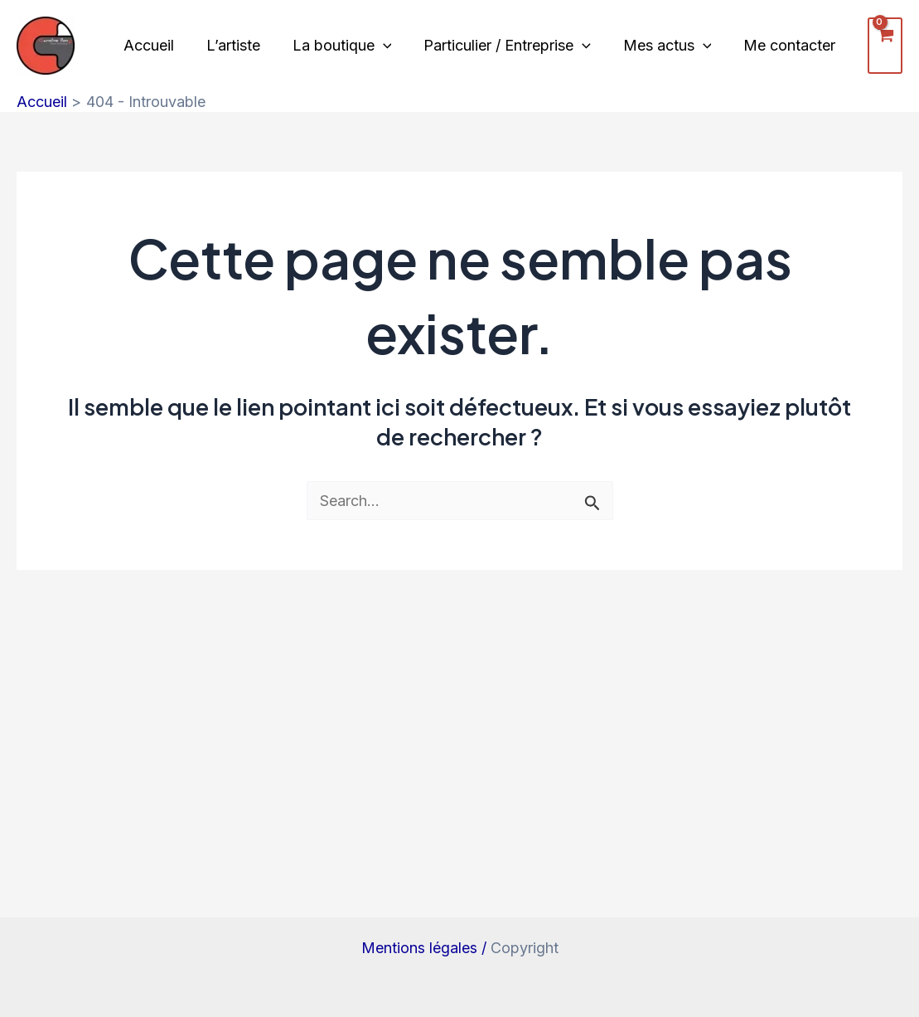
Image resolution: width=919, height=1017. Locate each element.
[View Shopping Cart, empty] (871, 45)
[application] (377, 45)
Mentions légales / (426, 947)
